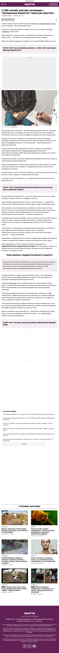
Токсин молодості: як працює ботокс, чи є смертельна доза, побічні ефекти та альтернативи (43, 559)
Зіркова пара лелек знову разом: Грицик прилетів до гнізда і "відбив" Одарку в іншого (28, 429)
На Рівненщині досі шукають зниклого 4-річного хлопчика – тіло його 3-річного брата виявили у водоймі (14, 560)
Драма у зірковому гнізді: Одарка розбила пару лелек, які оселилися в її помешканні (15, 530)
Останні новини (9, 411)
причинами (13, 283)
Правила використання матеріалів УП (43, 619)
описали (18, 41)
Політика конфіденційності (23, 619)
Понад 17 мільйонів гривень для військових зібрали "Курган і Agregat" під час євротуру (28, 424)
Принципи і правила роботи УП (25, 621)
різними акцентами (29, 151)
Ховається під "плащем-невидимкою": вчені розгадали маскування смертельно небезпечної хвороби (42, 531)
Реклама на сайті (10, 619)
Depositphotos (14, 127)
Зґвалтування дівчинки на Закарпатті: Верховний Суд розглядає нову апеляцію (28, 414)
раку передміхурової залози (46, 24)
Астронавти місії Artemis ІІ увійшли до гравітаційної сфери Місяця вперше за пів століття (29, 434)
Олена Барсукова (7, 15)
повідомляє (5, 31)
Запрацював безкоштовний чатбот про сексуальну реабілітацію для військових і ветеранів (29, 418)
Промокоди (38, 621)
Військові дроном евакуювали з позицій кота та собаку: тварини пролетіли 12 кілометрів (28, 440)
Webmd (19, 277)
